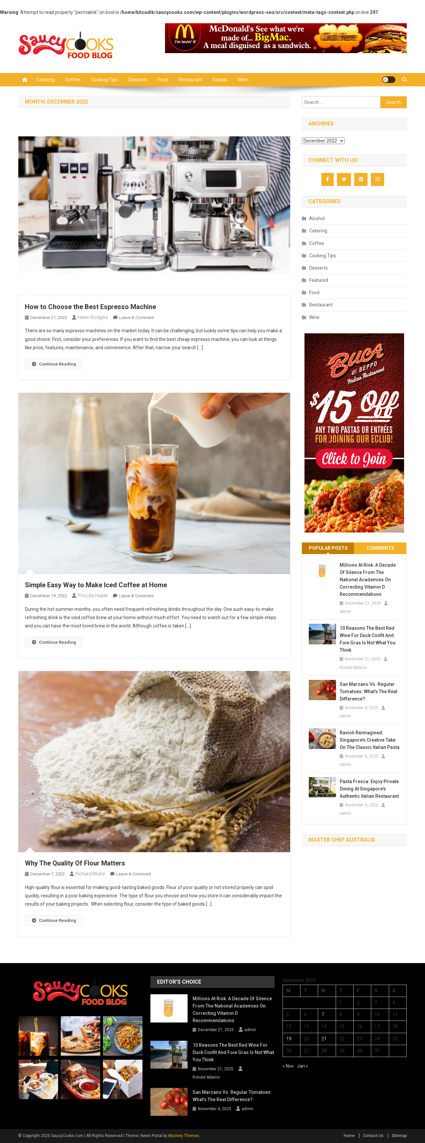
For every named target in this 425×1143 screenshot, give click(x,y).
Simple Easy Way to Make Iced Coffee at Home (96, 585)
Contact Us (373, 1135)
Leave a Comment (136, 317)
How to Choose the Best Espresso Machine (90, 307)
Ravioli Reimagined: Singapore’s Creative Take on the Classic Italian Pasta (369, 740)
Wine (243, 79)
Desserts (137, 79)
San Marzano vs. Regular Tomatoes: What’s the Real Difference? (368, 691)
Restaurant (190, 79)
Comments (380, 548)
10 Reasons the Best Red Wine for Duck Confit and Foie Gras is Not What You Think (367, 639)
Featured (318, 280)
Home (349, 1135)
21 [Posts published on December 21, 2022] (324, 1038)
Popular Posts (328, 548)
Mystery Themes (183, 1135)
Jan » (302, 1066)
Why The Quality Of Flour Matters (75, 863)
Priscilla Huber (93, 595)
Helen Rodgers (93, 317)
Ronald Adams (353, 667)
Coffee (72, 79)
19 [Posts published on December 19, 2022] (289, 1038)
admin (345, 611)
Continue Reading (54, 364)
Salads (220, 79)
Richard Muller (90, 873)
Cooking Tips (104, 79)
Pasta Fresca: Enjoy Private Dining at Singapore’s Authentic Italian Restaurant (369, 789)
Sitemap (399, 1135)
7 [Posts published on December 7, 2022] (322, 1014)
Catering (46, 79)
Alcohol (317, 218)
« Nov (288, 1066)
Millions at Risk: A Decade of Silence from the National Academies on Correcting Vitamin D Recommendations (368, 579)
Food (163, 79)
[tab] (328, 548)
